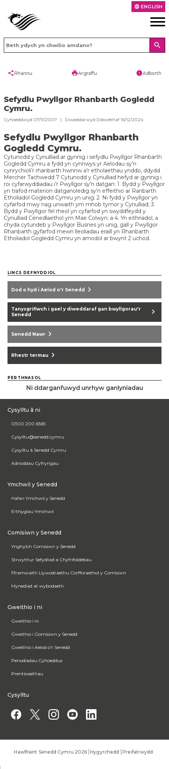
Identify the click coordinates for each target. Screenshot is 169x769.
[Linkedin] (91, 714)
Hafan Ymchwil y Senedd (38, 498)
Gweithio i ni (25, 621)
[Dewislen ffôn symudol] (148, 21)
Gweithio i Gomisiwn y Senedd (44, 634)
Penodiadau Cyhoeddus (36, 660)
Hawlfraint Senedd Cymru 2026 (50, 752)
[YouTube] (72, 714)
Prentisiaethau (27, 673)
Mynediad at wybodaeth (37, 586)
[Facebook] (16, 714)
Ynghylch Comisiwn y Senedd (43, 546)
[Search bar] (84, 45)
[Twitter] (34, 714)
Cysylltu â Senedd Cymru (38, 450)
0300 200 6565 (28, 423)
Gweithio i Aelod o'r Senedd (40, 647)
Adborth (148, 73)
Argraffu (84, 73)
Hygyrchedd (104, 752)
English (148, 6)
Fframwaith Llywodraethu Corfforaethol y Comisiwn (68, 573)
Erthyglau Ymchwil (32, 511)
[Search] (157, 45)
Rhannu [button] (20, 73)
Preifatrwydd (137, 752)
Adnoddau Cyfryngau (35, 463)
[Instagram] (53, 714)
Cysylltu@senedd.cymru (37, 437)
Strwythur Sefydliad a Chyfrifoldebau (51, 559)
